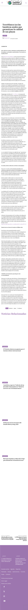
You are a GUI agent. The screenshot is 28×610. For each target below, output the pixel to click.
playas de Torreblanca (8, 56)
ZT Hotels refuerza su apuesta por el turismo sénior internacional (6, 560)
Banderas (11, 308)
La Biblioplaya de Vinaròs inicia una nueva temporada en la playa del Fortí (21, 538)
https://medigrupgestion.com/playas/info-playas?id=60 (13, 224)
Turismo (5, 35)
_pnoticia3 (5, 420)
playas (15, 308)
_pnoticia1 (5, 456)
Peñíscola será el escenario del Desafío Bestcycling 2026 (12, 423)
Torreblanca (15, 94)
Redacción (7, 38)
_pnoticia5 (5, 346)
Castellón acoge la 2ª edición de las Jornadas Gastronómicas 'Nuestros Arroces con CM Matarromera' (13, 386)
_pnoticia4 (5, 382)
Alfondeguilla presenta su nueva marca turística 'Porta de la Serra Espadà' (7, 538)
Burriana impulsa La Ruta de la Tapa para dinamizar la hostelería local (14, 459)
